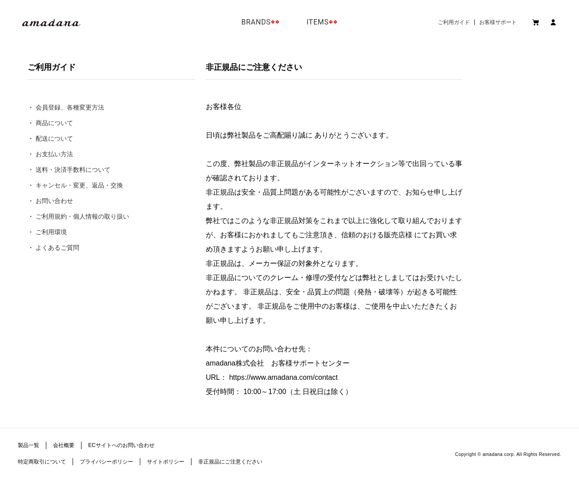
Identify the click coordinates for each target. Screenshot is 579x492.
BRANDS (256, 22)
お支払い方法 (54, 154)
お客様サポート (498, 22)
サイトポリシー (165, 462)
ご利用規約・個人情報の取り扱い (82, 216)
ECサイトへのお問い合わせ (121, 445)
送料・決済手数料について (73, 169)
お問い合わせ (54, 200)
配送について (54, 138)
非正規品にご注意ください (230, 462)
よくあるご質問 (57, 247)
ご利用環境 (51, 232)
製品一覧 (28, 445)
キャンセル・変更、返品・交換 (79, 185)
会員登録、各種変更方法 (70, 107)
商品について (54, 122)
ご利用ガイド (454, 22)
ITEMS (317, 22)
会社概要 (63, 445)
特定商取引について (42, 462)
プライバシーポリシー (106, 462)
